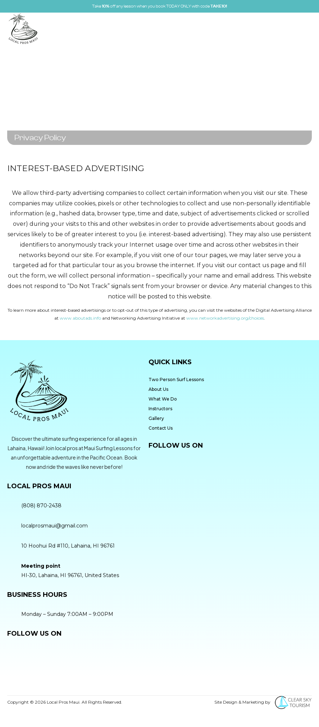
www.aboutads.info (80, 318)
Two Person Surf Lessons (176, 379)
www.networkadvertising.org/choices (225, 318)
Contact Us (161, 428)
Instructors (160, 408)
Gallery (156, 418)
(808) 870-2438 (41, 505)
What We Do (163, 399)
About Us (158, 389)
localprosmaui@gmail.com (54, 525)
